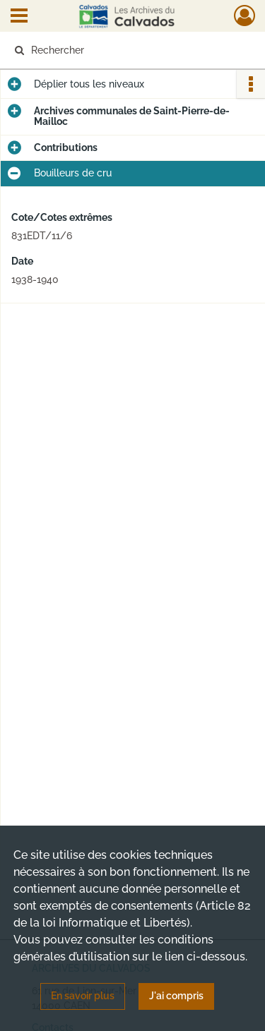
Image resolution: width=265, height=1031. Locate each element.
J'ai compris (176, 995)
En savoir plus (82, 995)
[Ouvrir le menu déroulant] (19, 16)
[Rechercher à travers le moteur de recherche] (131, 50)
